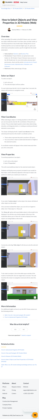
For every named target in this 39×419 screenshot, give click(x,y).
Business (16, 53)
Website (25, 387)
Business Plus (25, 53)
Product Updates (7, 408)
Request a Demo (16, 387)
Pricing (14, 390)
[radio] (15, 329)
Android (4, 393)
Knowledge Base (6, 8)
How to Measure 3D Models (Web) (11, 356)
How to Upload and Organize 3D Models (16, 317)
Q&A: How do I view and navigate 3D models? (17, 315)
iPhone (4, 387)
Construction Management (10, 401)
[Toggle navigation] (35, 5)
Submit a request (26, 335)
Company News (6, 404)
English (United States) (9, 5)
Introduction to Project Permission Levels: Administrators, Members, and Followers (21, 64)
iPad (3, 390)
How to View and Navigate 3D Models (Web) (14, 353)
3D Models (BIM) (18, 8)
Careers (14, 393)
